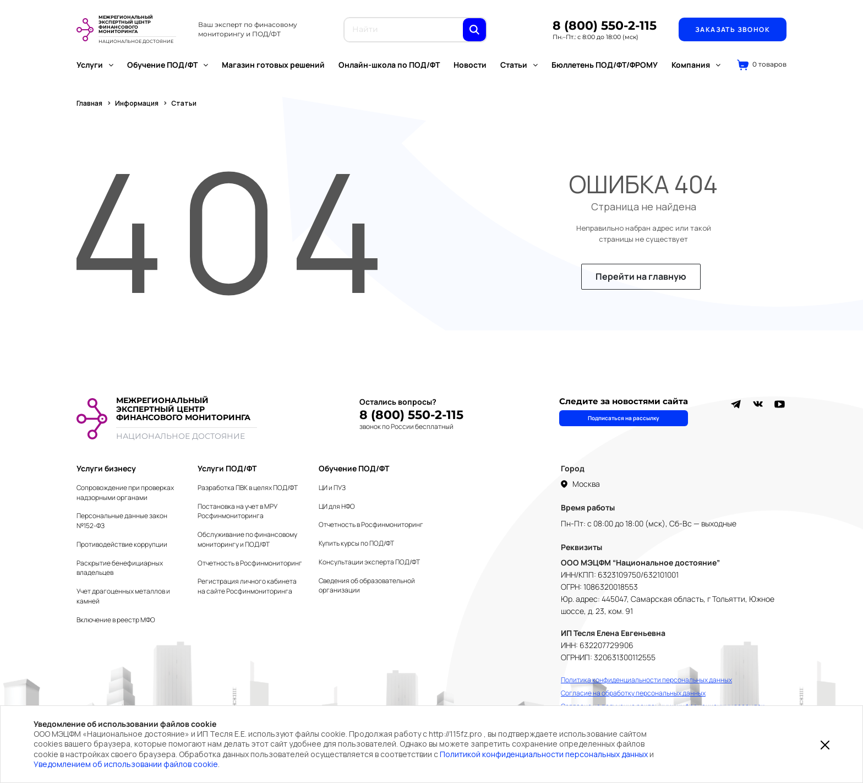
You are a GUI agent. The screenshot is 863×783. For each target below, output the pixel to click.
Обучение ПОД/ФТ (167, 64)
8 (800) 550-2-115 (605, 25)
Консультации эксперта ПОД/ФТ (369, 562)
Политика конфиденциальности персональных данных (646, 679)
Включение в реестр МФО (116, 619)
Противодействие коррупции (122, 544)
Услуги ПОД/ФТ (227, 468)
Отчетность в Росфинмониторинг (250, 563)
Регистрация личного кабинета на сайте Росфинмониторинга (247, 586)
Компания (695, 64)
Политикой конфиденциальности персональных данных (544, 754)
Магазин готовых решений (273, 64)
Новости (470, 64)
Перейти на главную (641, 276)
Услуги (95, 64)
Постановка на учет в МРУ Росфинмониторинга (237, 511)
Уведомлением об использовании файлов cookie (126, 764)
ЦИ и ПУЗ (332, 487)
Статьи (519, 64)
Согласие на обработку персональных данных (633, 693)
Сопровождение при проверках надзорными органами (125, 492)
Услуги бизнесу (106, 468)
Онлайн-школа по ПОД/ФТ (389, 64)
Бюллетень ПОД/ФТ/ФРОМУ (604, 64)
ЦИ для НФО (337, 506)
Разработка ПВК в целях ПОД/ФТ (248, 487)
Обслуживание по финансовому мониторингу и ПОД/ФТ (247, 539)
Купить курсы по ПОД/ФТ (356, 543)
